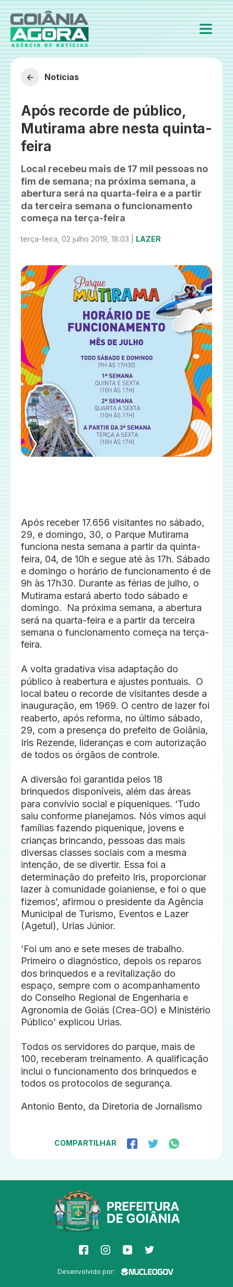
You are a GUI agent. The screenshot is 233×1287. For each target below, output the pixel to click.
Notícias (50, 77)
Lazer (148, 238)
